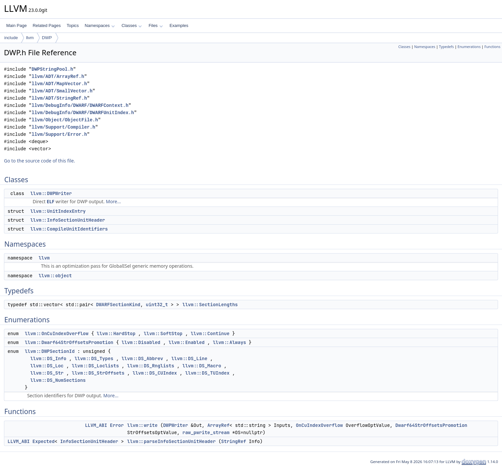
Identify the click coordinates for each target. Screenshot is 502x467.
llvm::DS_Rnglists (150, 366)
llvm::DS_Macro (201, 366)
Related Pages (47, 25)
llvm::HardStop (116, 333)
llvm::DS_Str (47, 373)
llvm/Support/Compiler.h (63, 127)
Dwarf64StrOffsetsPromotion (431, 425)
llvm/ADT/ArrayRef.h (58, 76)
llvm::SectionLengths (210, 304)
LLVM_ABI (96, 425)
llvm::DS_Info (48, 358)
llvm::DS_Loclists (95, 366)
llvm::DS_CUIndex (155, 373)
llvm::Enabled (186, 342)
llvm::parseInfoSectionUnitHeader (171, 441)
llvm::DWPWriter (51, 193)
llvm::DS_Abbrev (142, 358)
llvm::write (142, 425)
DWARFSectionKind (118, 304)
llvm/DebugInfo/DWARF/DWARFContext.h (80, 105)
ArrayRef (218, 425)
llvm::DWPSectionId (49, 351)
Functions (492, 46)
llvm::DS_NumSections (58, 380)
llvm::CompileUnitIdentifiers (69, 229)
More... (113, 201)
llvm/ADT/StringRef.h (59, 98)
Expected (44, 441)
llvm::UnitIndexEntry (58, 211)
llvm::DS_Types (94, 358)
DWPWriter (175, 425)
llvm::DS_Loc (47, 366)
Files (155, 25)
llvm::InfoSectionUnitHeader (67, 220)
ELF (50, 201)
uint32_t (157, 304)
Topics (72, 25)
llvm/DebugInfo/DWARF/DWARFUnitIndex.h (83, 113)
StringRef (233, 441)
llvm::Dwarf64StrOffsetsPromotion (69, 342)
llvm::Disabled (140, 342)
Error (117, 425)
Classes (131, 25)
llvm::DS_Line (189, 358)
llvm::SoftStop (163, 333)
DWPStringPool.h (52, 69)
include (11, 37)
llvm (30, 37)
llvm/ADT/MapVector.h (59, 84)
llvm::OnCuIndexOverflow (56, 333)
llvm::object (55, 276)
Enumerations (469, 46)
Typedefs (446, 46)
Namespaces (100, 25)
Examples (179, 25)
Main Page (16, 25)
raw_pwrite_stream (205, 432)
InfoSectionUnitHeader (89, 441)
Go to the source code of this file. (39, 161)
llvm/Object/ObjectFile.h (65, 120)
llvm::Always (229, 342)
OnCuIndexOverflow (319, 425)
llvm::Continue (210, 333)
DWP (47, 37)
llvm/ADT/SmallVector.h (62, 91)
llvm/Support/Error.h (59, 134)
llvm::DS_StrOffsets (98, 373)
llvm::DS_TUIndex (207, 373)
